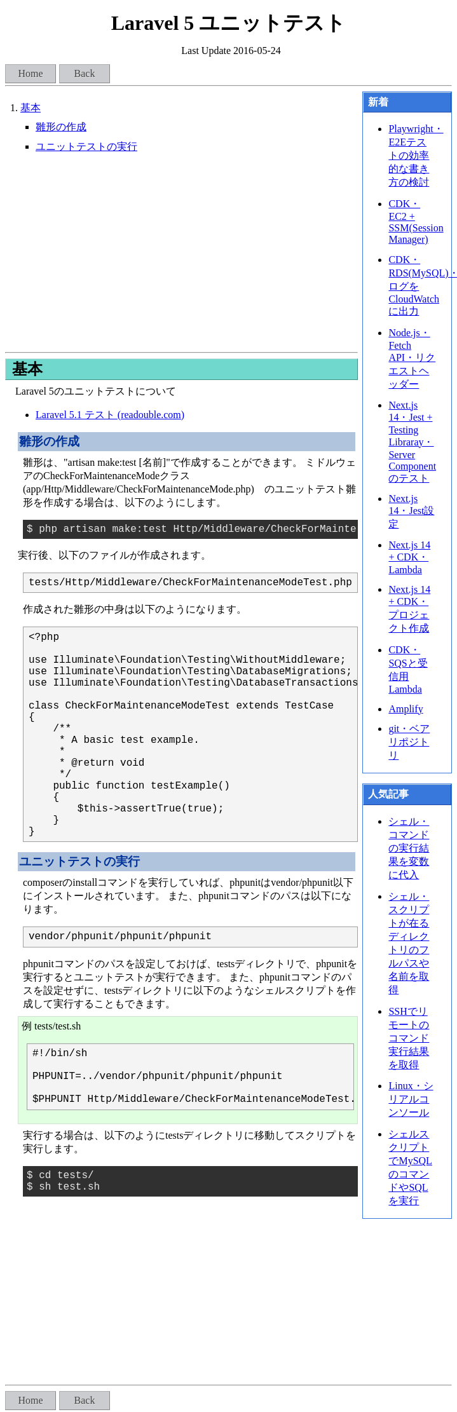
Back (84, 73)
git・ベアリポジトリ (409, 742)
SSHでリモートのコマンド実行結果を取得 (408, 1038)
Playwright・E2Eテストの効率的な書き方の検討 (415, 155)
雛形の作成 (61, 126)
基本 (30, 107)
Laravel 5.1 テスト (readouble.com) (110, 414)
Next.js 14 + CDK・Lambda (409, 557)
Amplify (405, 708)
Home (30, 73)
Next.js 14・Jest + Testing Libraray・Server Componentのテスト (412, 442)
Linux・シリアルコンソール (410, 1099)
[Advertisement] (181, 253)
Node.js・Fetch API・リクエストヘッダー (411, 358)
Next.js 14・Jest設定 (411, 511)
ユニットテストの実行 (86, 146)
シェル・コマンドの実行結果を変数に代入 (408, 848)
